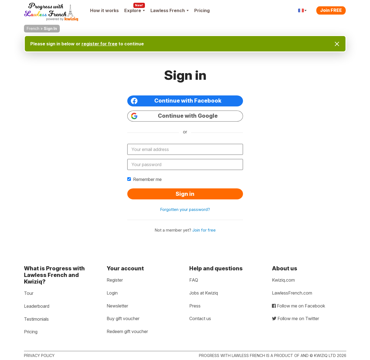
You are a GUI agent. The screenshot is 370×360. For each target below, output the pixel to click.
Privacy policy (39, 355)
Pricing (202, 10)
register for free (99, 43)
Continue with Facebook (176, 100)
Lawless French (169, 10)
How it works (104, 10)
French (33, 28)
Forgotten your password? (185, 209)
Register (115, 280)
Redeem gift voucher (127, 331)
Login (112, 293)
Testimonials (36, 319)
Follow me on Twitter (295, 318)
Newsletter (117, 306)
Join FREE (331, 10)
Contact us (200, 318)
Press (195, 306)
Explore (134, 10)
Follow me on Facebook (298, 306)
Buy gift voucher (123, 318)
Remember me (144, 179)
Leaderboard (36, 306)
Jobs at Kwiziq (203, 293)
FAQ (193, 280)
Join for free (204, 230)
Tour (28, 293)
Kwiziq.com (283, 280)
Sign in (185, 194)
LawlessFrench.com (292, 293)
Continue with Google (174, 115)
